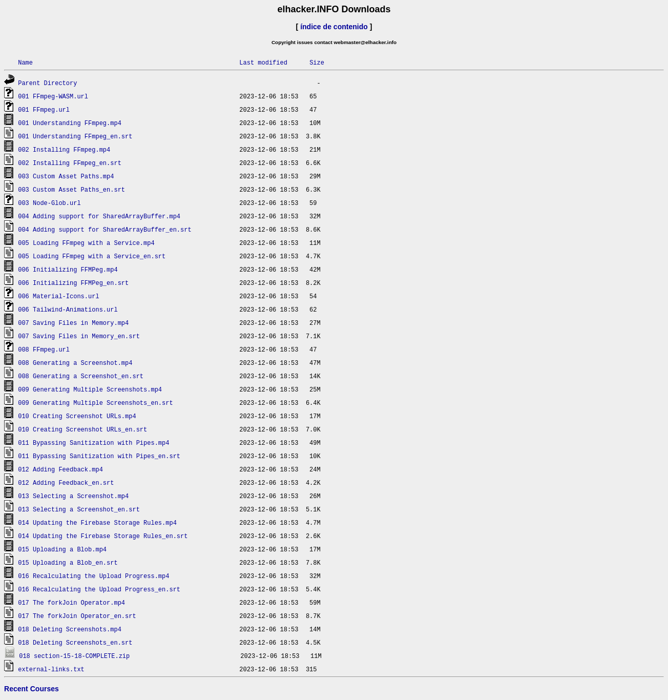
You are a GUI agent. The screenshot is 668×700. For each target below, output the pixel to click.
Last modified (263, 62)
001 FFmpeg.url (44, 109)
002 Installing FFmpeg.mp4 (64, 149)
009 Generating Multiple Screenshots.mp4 (90, 389)
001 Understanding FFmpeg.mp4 (69, 122)
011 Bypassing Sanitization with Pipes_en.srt (99, 455)
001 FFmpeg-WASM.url (53, 96)
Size (316, 62)
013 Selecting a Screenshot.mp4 (73, 495)
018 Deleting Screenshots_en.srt (75, 642)
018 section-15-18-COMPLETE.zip (74, 655)
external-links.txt (51, 669)
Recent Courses (31, 689)
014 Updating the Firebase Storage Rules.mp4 (97, 522)
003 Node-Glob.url (49, 202)
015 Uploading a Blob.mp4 (62, 549)
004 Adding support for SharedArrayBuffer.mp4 (99, 216)
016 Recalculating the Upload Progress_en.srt (99, 589)
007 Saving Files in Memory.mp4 (73, 322)
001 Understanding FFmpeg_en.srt (75, 136)
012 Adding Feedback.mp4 (60, 469)
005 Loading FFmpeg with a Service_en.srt (91, 256)
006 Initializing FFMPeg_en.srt (73, 282)
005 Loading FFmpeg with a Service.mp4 (86, 242)
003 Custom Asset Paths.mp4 (66, 176)
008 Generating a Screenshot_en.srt (80, 376)
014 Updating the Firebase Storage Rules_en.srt (102, 535)
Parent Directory (47, 82)
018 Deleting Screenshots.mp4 (69, 629)
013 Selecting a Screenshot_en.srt (79, 509)
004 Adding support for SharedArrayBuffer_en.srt (104, 229)
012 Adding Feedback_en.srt (66, 482)
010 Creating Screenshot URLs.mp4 (77, 415)
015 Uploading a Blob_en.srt (67, 562)
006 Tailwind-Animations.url (67, 309)
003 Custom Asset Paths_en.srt (71, 189)
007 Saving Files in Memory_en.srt (79, 336)
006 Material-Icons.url (58, 296)
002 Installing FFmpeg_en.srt (69, 162)
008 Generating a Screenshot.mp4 (75, 362)
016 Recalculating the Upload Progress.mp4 (93, 575)
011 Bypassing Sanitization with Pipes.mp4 (93, 442)
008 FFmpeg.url (44, 349)
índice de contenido (334, 27)
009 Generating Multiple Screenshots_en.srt (95, 402)
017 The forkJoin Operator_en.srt (77, 615)
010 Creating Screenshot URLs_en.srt (82, 429)
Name (25, 62)
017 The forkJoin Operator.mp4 (71, 602)
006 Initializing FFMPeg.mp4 (67, 269)
